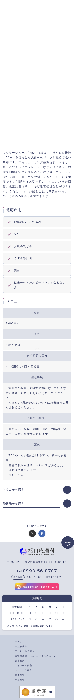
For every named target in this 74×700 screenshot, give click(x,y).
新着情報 (20, 680)
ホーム (18, 641)
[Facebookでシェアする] (41, 533)
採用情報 (20, 675)
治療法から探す (13, 503)
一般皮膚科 (21, 646)
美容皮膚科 (21, 660)
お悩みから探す (13, 489)
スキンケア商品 (23, 665)
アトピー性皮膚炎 (25, 651)
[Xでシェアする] (32, 533)
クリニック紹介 (23, 670)
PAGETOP (67, 543)
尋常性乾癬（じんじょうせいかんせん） (37, 656)
